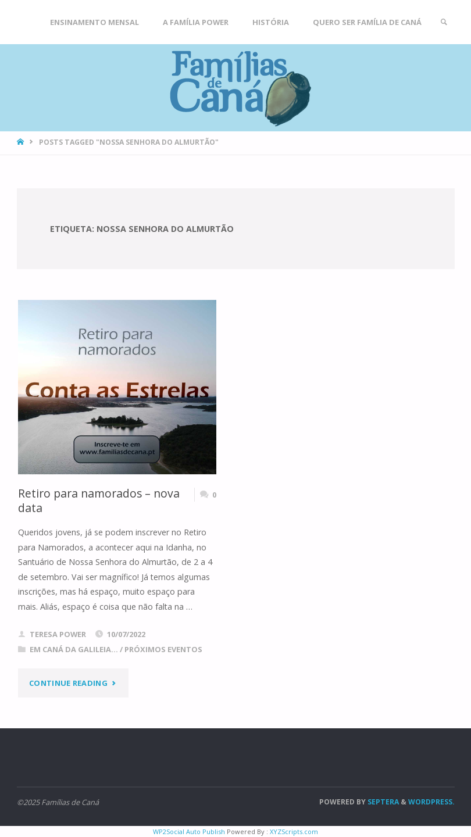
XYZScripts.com (294, 831)
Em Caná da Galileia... (74, 649)
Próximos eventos (163, 649)
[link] (444, 22)
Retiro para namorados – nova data (99, 500)
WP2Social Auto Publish (189, 831)
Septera (382, 802)
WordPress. (431, 802)
